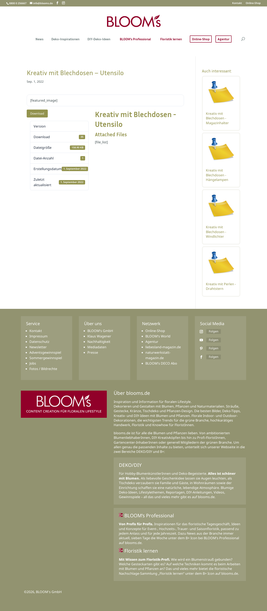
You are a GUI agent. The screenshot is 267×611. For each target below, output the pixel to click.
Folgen (213, 331)
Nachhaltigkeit (98, 341)
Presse (92, 352)
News (39, 39)
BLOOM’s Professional (135, 39)
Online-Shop (253, 3)
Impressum (38, 336)
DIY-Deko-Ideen (98, 39)
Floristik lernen (171, 39)
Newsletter (38, 347)
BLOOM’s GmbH (100, 330)
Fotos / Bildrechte (43, 368)
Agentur (223, 39)
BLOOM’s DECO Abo (161, 363)
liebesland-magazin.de (163, 347)
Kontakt (237, 3)
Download (37, 113)
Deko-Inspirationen (65, 39)
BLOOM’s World (157, 336)
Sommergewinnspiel (45, 358)
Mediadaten (96, 347)
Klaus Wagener (99, 336)
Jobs (32, 363)
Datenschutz (39, 341)
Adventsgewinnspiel (45, 352)
